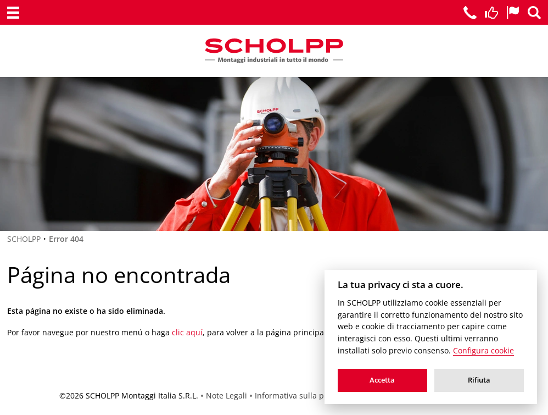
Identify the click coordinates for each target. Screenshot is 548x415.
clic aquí (187, 332)
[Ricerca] (534, 12)
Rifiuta (479, 380)
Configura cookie (483, 351)
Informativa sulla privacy (300, 395)
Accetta (382, 380)
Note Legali (226, 395)
